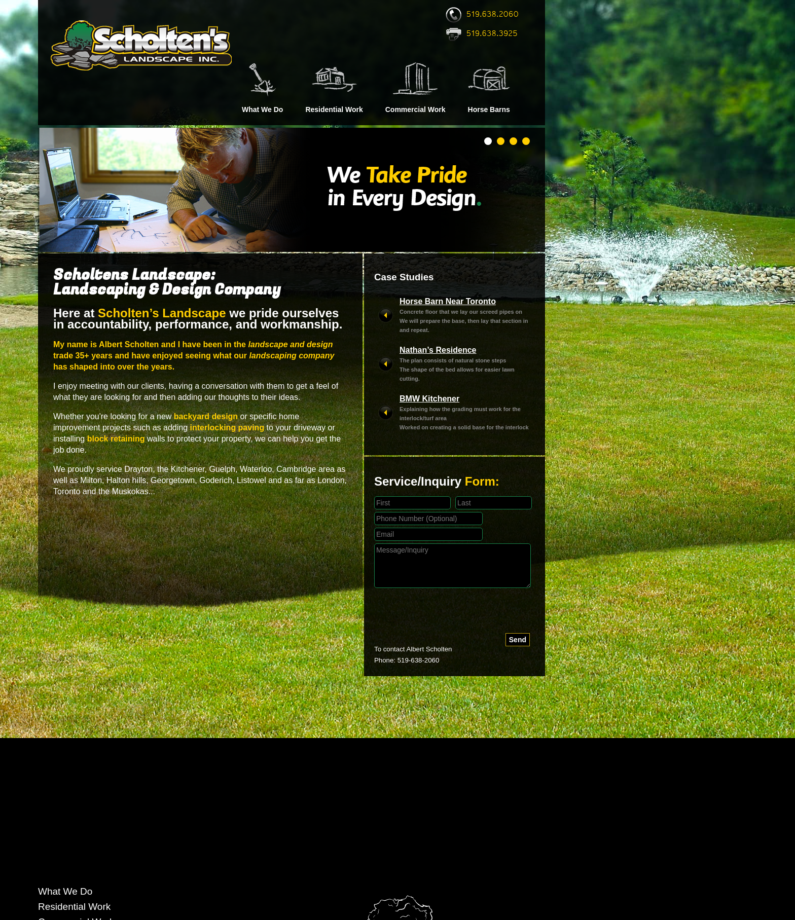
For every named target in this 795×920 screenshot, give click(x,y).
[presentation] (451, 613)
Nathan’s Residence (438, 350)
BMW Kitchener (429, 398)
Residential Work (334, 109)
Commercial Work (415, 109)
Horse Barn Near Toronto (448, 301)
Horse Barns (489, 109)
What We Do (262, 109)
